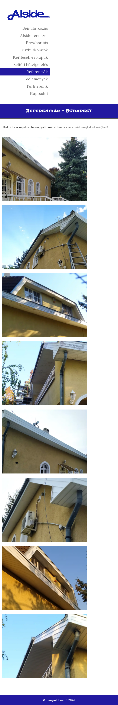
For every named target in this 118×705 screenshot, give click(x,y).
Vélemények (36, 79)
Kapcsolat (39, 93)
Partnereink (37, 86)
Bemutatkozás (35, 28)
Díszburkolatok (34, 50)
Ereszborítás (37, 42)
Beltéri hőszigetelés (30, 64)
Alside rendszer (34, 35)
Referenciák (37, 71)
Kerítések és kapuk (30, 57)
